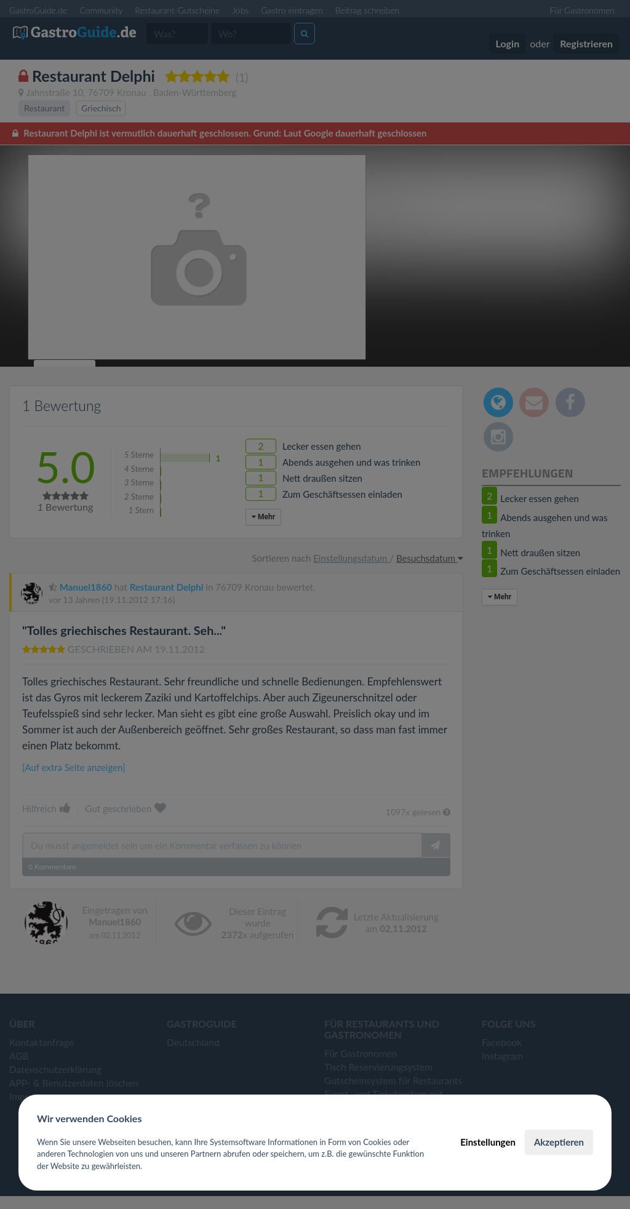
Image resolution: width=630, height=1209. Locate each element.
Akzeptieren (559, 1141)
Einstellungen (488, 1141)
